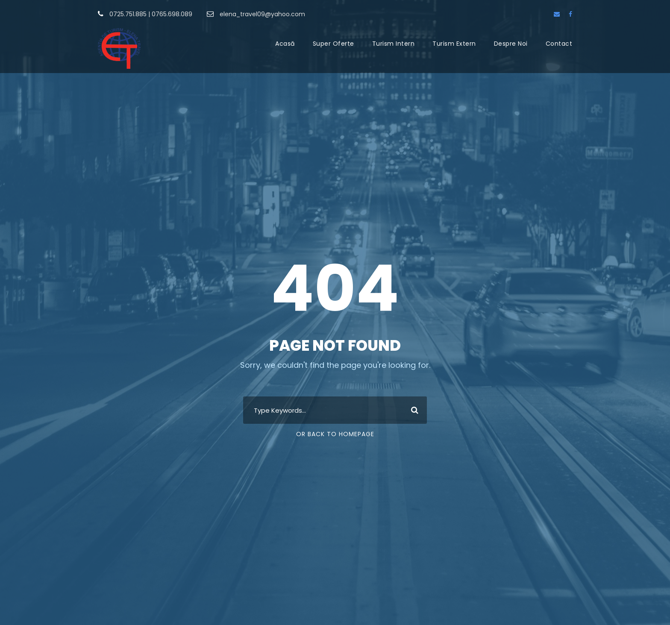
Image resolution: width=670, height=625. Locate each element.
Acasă (285, 43)
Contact (559, 43)
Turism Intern (393, 43)
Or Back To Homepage (335, 434)
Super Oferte (333, 43)
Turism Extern (454, 43)
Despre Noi (511, 43)
